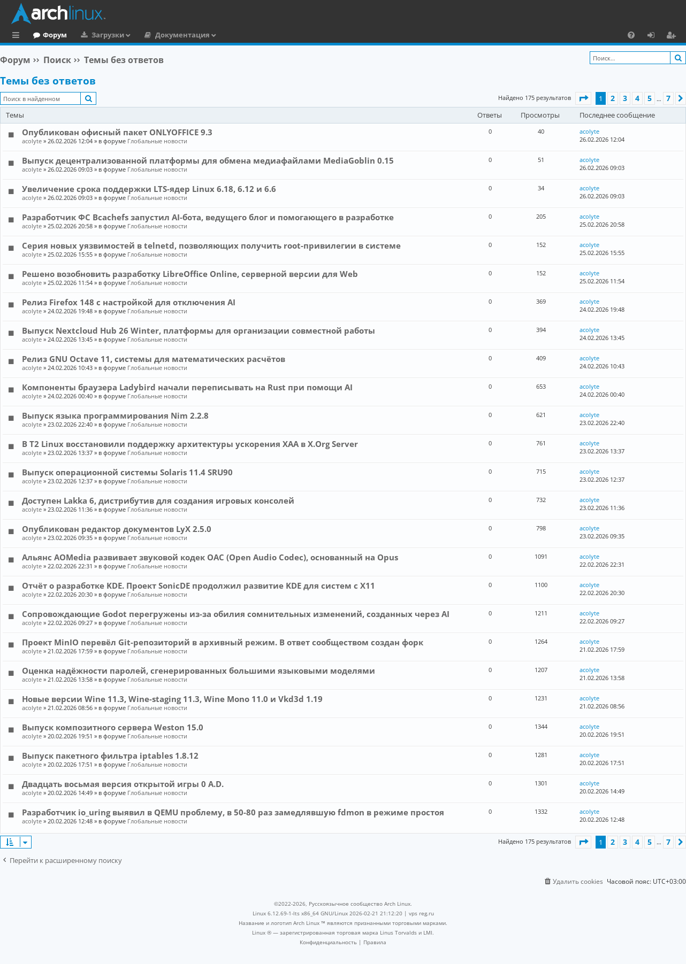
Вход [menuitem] (654, 36)
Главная (48, 35)
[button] (583, 98)
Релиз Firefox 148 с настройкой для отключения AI (128, 302)
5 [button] (649, 98)
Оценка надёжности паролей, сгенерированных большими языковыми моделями (198, 670)
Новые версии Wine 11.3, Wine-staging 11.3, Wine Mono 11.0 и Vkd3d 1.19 (172, 698)
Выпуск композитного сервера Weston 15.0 (112, 727)
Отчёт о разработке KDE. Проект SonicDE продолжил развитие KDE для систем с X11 (198, 585)
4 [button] (637, 98)
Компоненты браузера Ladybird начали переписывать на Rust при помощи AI (187, 387)
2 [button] (613, 98)
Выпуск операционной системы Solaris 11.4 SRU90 (127, 472)
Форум (99, 35)
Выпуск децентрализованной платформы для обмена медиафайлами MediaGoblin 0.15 (208, 160)
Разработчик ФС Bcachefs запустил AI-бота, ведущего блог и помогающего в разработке (208, 217)
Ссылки (18, 36)
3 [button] (625, 98)
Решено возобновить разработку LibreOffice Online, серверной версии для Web (190, 273)
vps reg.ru (421, 913)
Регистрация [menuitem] (673, 36)
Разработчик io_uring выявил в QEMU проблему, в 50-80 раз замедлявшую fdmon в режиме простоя (233, 812)
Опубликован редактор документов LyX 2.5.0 (116, 528)
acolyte (32, 141)
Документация (226, 35)
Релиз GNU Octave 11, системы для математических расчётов (153, 358)
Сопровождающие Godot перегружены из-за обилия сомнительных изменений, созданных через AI (235, 613)
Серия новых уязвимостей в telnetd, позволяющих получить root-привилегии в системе (211, 245)
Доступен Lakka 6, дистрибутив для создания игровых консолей (158, 500)
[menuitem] (631, 35)
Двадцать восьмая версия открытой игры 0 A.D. (123, 783)
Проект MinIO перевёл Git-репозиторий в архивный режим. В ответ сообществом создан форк (222, 642)
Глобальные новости (157, 141)
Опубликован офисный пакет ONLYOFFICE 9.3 (117, 132)
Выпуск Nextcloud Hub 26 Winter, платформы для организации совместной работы (198, 330)
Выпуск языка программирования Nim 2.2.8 (115, 415)
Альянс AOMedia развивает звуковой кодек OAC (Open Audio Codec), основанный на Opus (210, 557)
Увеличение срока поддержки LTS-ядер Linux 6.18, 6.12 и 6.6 (149, 188)
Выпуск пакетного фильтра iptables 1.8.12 (110, 755)
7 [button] (668, 98)
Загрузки (151, 35)
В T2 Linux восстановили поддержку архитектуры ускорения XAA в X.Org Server (190, 443)
